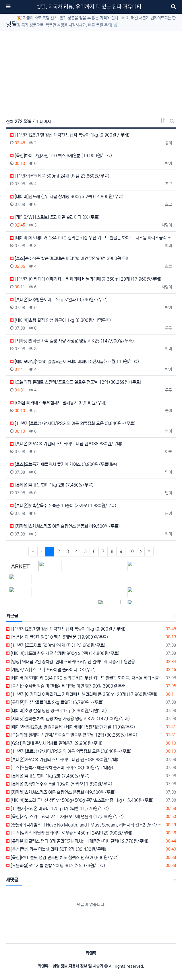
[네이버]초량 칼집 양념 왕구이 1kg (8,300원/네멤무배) (60, 320)
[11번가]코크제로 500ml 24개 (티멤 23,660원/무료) (59, 176)
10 (131, 551)
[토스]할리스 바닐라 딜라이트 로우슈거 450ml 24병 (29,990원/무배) (69, 833)
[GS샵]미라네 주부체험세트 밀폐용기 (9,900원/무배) (58, 402)
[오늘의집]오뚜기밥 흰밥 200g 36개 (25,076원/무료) (55, 865)
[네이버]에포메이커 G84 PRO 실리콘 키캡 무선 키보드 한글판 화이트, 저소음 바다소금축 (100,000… (91, 237)
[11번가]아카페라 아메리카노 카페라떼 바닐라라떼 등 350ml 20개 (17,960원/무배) (85, 279)
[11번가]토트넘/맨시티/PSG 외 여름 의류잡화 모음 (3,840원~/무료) (72, 423)
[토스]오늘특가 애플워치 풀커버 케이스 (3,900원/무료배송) (63, 464)
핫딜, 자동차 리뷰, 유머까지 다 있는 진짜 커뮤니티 (88, 7)
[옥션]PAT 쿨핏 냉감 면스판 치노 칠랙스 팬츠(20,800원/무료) (62, 857)
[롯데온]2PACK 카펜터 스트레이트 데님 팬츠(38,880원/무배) (66, 443)
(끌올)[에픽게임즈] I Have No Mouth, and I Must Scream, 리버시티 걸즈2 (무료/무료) (85, 825)
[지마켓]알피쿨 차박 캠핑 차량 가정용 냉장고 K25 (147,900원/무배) (72, 341)
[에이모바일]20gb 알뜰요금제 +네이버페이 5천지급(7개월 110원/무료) (74, 361)
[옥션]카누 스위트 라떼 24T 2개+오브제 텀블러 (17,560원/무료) (65, 816)
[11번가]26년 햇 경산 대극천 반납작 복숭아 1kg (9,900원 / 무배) (69, 135)
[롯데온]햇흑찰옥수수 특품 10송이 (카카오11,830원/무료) (63, 505)
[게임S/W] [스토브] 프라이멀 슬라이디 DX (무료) (55, 217)
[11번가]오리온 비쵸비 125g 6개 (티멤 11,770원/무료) (57, 808)
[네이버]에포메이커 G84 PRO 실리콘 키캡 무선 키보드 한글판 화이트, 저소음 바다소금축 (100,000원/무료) (85, 678)
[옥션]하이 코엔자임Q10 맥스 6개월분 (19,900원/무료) (61, 155)
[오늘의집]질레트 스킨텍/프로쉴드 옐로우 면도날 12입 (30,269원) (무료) (75, 382)
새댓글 (12, 879)
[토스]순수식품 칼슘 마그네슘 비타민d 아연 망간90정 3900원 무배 (69, 258)
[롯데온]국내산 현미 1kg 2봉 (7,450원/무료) (52, 485)
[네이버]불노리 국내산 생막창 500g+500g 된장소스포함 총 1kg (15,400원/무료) (80, 800)
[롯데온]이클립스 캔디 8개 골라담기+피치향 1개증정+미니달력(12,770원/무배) (77, 841)
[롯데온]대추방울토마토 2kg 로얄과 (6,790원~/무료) (59, 299)
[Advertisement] (91, 71)
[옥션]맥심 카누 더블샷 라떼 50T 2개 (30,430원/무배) (56, 849)
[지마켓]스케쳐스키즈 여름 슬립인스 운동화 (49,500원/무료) (65, 526)
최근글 (12, 616)
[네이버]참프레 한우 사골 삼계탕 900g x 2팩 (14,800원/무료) (66, 196)
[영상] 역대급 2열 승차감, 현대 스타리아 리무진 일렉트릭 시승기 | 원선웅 (70, 661)
